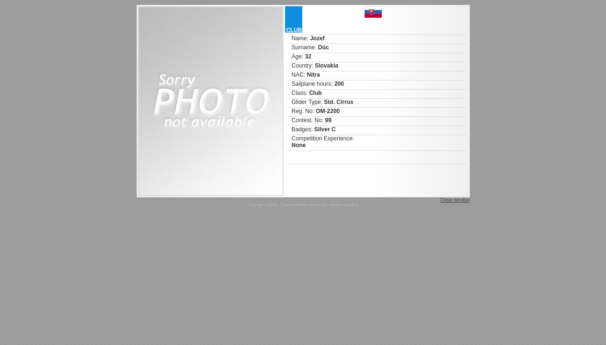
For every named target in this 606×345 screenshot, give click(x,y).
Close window (455, 200)
